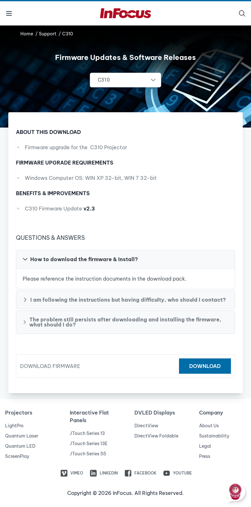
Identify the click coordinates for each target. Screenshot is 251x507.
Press (204, 456)
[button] (125, 259)
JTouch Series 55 (88, 454)
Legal (205, 446)
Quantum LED (20, 446)
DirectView (146, 426)
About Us (209, 426)
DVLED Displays (154, 412)
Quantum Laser (21, 436)
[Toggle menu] (9, 13)
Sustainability (214, 436)
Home (27, 34)
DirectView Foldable (156, 436)
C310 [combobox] (104, 80)
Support (48, 34)
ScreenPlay (17, 456)
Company (211, 412)
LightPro (14, 426)
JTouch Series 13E (89, 443)
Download (205, 366)
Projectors (18, 412)
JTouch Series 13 (87, 433)
